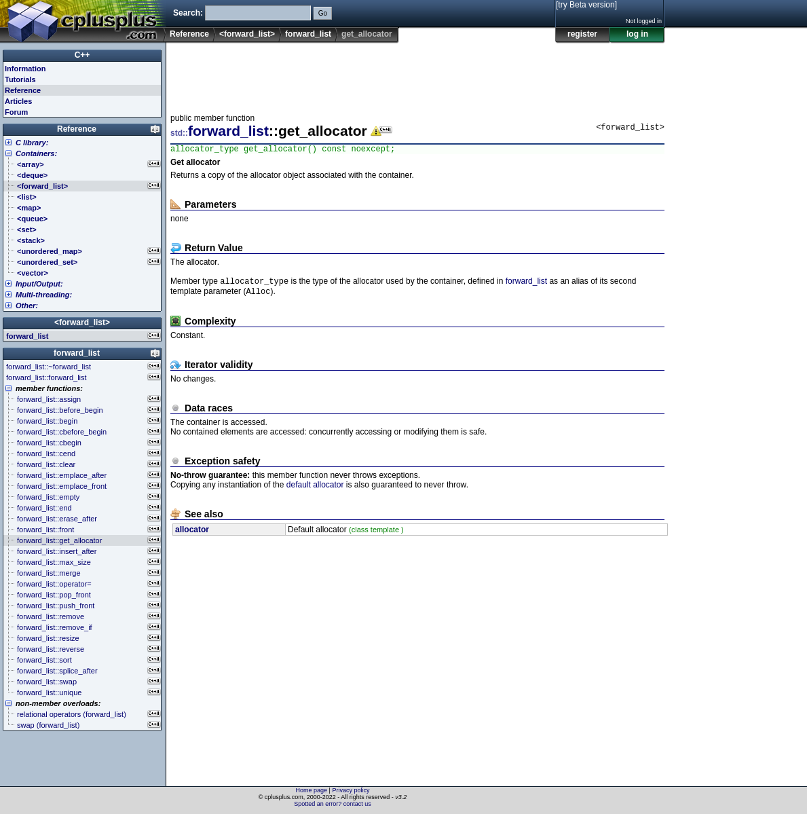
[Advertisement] (417, 74)
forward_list (308, 34)
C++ (82, 55)
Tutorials (20, 79)
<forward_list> (247, 34)
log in (637, 34)
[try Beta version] (586, 5)
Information (25, 68)
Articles (18, 101)
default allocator (315, 489)
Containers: (36, 153)
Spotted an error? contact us (332, 803)
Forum (16, 112)
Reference (189, 34)
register (582, 34)
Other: (27, 305)
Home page (312, 790)
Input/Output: (39, 284)
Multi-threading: (44, 295)
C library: (32, 142)
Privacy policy (350, 790)
